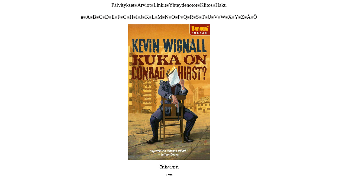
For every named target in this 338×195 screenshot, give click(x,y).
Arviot (144, 5)
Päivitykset (122, 5)
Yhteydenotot (183, 5)
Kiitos (206, 5)
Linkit (159, 5)
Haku (221, 5)
